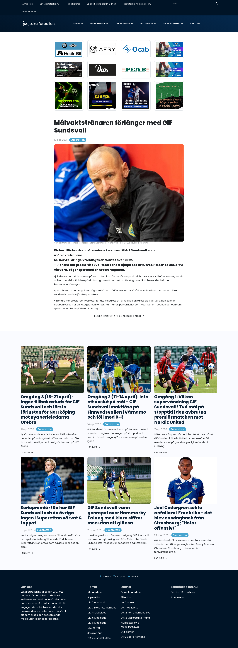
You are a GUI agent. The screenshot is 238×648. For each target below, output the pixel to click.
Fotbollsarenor (73, 4)
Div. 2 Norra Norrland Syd (135, 612)
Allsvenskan (94, 592)
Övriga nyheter (173, 23)
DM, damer (127, 632)
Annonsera (27, 4)
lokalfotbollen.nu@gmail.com (137, 4)
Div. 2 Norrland (96, 602)
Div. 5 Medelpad (96, 618)
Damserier (146, 23)
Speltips (195, 23)
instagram (99, 280)
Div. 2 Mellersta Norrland (135, 618)
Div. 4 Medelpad (96, 612)
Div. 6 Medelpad (96, 623)
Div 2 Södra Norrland (133, 637)
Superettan (78, 140)
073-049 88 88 (29, 11)
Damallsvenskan (131, 592)
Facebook (105, 576)
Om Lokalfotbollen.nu (49, 4)
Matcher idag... (100, 23)
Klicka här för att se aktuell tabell (119, 316)
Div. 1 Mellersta (129, 607)
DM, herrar (93, 628)
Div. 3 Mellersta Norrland (101, 607)
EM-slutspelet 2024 (99, 638)
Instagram (119, 576)
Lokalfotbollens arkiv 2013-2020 (101, 4)
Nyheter (78, 23)
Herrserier (123, 23)
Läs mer (27, 452)
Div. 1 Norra (127, 602)
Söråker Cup (94, 633)
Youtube (133, 576)
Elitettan (126, 597)
